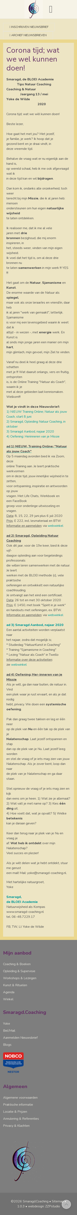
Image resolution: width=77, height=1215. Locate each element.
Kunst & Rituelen (15, 985)
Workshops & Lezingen (19, 978)
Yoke (6, 1023)
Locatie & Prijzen (15, 1111)
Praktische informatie (18, 1104)
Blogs (7, 1044)
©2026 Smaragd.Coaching (29, 1201)
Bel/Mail (9, 1030)
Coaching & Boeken (17, 964)
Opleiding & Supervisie (19, 971)
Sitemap (58, 1201)
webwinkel (55, 525)
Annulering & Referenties (21, 1118)
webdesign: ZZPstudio (44, 1206)
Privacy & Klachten (16, 1125)
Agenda (8, 992)
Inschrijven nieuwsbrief (28, 27)
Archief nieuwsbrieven (28, 35)
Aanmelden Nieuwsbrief (20, 1037)
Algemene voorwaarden (20, 1097)
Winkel (8, 999)
